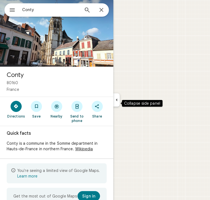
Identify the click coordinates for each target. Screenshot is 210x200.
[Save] (36, 109)
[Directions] (16, 109)
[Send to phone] (77, 111)
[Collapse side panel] (116, 100)
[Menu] (12, 10)
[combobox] (50, 9)
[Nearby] (57, 109)
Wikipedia (84, 148)
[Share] (97, 109)
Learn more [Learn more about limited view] (27, 176)
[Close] (101, 10)
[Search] (87, 10)
